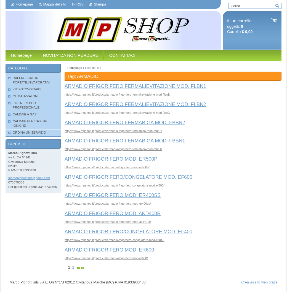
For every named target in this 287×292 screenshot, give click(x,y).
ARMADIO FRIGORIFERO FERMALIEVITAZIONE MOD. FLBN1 (135, 86)
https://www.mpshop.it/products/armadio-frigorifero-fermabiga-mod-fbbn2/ (113, 131)
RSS (80, 4)
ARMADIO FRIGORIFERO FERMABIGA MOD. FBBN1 (125, 141)
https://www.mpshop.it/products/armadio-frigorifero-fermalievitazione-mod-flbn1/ (117, 94)
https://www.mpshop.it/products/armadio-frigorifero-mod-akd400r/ (108, 221)
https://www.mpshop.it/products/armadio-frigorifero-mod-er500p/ (107, 167)
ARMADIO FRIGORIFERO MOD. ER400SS (113, 195)
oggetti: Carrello (240, 26)
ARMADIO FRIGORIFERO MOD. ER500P (111, 159)
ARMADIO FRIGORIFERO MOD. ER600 (109, 250)
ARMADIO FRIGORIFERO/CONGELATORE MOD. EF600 (128, 177)
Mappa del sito (54, 4)
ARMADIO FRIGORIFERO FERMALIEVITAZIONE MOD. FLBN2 (135, 104)
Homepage (24, 4)
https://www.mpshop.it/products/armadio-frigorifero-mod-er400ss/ (108, 203)
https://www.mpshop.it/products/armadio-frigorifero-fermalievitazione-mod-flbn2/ (117, 112)
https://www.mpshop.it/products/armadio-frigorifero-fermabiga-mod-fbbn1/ (113, 149)
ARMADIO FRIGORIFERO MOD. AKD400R (113, 213)
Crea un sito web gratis (259, 282)
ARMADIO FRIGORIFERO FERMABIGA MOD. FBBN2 (125, 122)
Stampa (100, 4)
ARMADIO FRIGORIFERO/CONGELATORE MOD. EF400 (128, 231)
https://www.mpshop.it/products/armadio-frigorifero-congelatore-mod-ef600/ (114, 185)
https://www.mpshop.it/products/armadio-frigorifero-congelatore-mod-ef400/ (114, 240)
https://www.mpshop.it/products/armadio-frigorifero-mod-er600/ (106, 258)
